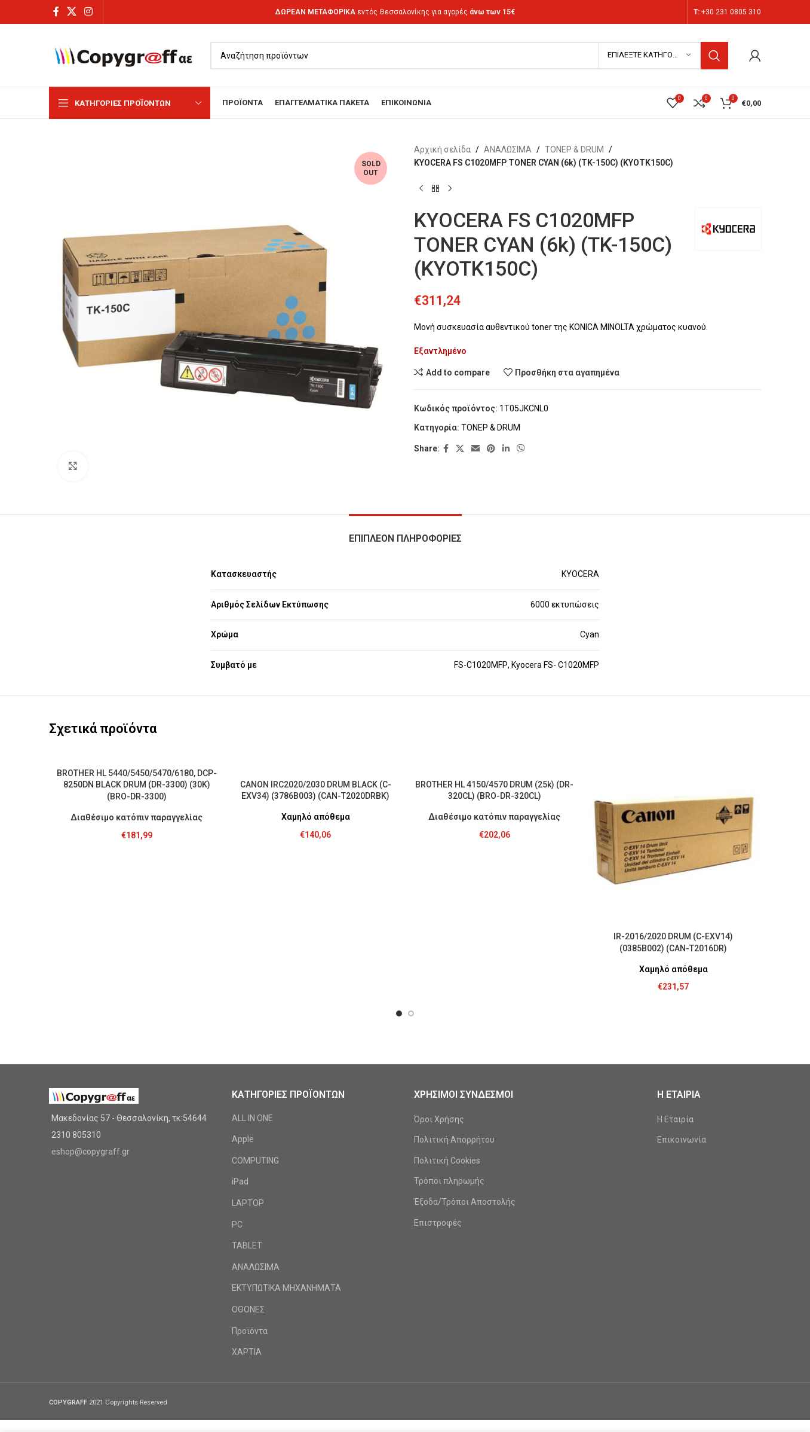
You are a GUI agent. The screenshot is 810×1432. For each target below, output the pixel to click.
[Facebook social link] (56, 11)
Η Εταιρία (675, 1119)
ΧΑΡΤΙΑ (247, 1352)
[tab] (405, 532)
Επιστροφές (438, 1223)
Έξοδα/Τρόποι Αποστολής (465, 1202)
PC (237, 1224)
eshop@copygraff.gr (90, 1151)
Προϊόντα (250, 1331)
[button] (399, 1013)
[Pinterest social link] (491, 449)
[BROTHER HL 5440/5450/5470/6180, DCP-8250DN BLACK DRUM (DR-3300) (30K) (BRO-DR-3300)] (137, 756)
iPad (240, 1181)
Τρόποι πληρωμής (449, 1181)
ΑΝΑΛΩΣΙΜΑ (508, 149)
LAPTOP (248, 1203)
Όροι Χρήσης (439, 1119)
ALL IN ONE (252, 1118)
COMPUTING (255, 1160)
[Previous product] (421, 189)
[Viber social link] (521, 449)
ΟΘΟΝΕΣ (248, 1309)
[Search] (469, 55)
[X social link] (71, 11)
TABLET (247, 1245)
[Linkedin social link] (506, 449)
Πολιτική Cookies (447, 1160)
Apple (243, 1139)
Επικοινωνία (681, 1139)
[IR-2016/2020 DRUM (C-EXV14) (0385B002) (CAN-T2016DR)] (674, 838)
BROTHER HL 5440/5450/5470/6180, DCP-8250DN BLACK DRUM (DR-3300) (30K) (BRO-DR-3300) (137, 784)
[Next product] (450, 189)
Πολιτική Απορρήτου (454, 1139)
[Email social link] (475, 449)
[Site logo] (123, 54)
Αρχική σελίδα (442, 149)
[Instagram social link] (89, 11)
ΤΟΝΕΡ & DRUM (574, 149)
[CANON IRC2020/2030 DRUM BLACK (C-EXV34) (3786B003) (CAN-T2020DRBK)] (316, 761)
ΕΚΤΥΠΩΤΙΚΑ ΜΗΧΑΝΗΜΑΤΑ (286, 1288)
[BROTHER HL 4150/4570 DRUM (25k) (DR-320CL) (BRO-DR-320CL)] (494, 761)
